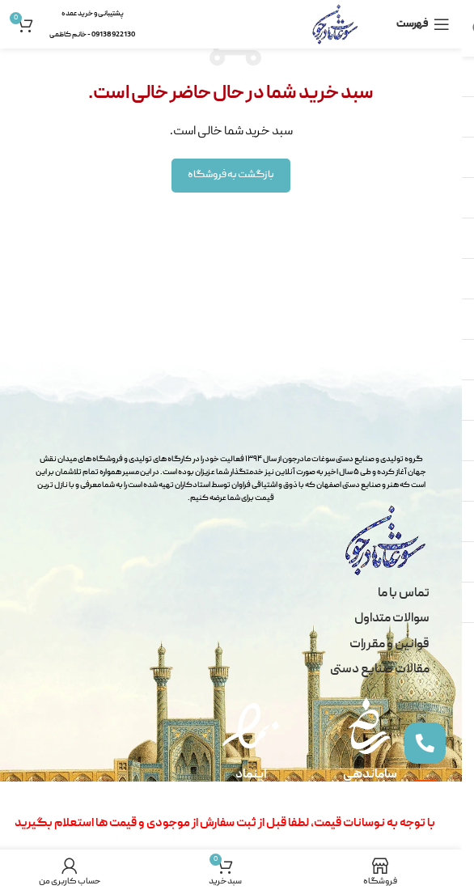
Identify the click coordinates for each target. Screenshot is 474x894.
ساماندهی (370, 775)
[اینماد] (250, 725)
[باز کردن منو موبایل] (423, 24)
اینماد (251, 775)
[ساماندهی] (369, 725)
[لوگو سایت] (335, 25)
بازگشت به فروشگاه (231, 175)
